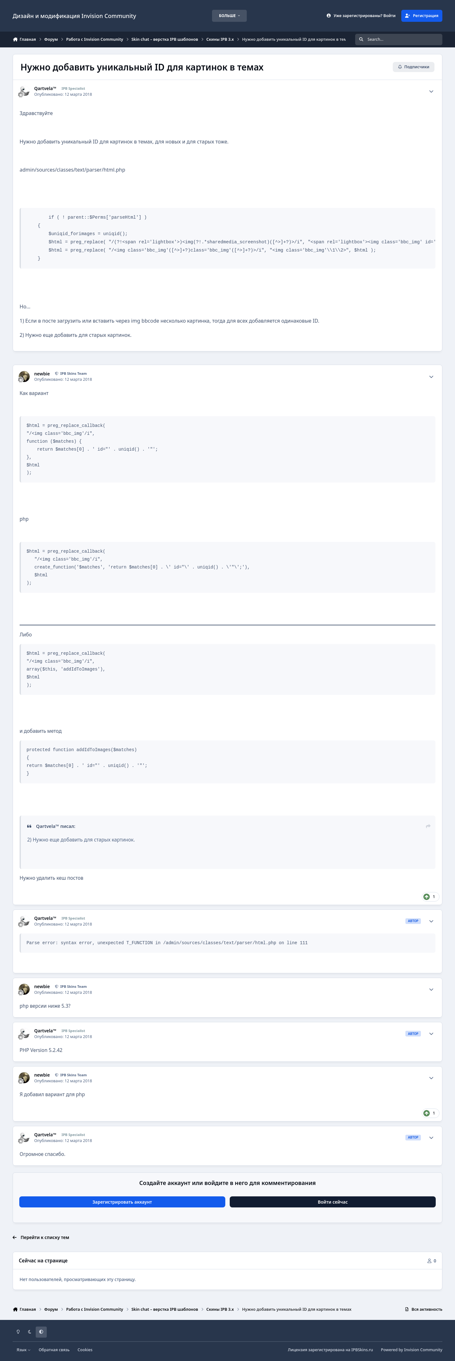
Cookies (85, 1349)
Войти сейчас (333, 1202)
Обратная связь (54, 1349)
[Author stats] (431, 91)
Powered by (411, 1349)
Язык (24, 1349)
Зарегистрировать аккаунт (122, 1202)
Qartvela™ (45, 88)
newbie (42, 374)
